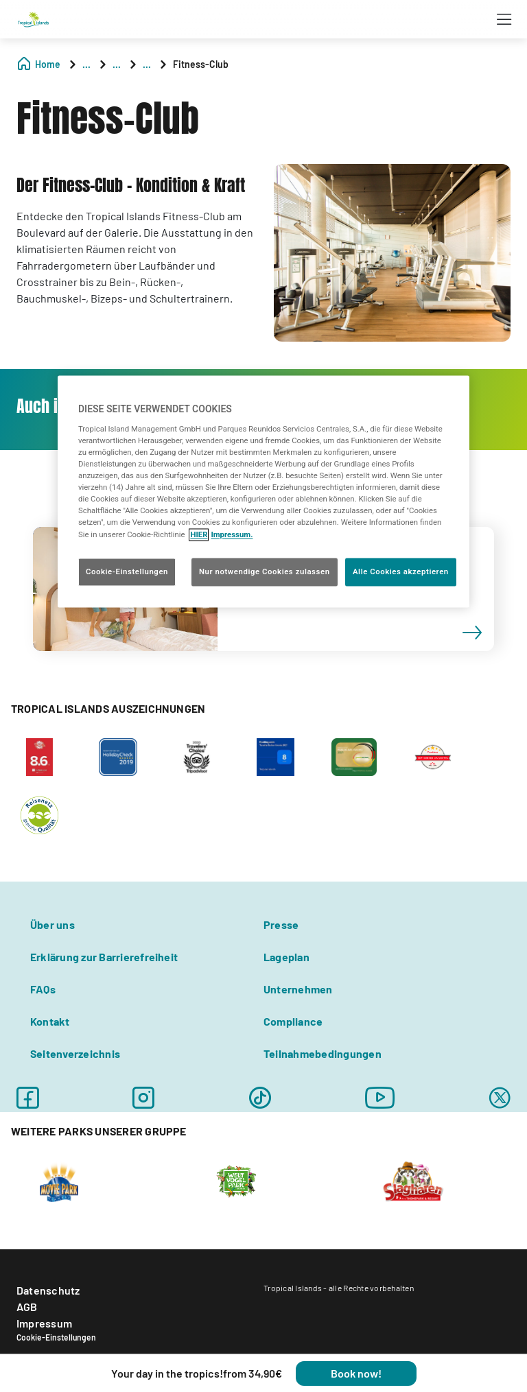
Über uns (52, 924)
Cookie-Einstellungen (56, 1337)
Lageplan (286, 956)
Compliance (293, 1021)
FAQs (43, 988)
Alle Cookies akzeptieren (401, 571)
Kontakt (50, 1021)
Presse (281, 924)
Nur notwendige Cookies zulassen (264, 571)
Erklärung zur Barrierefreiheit (104, 956)
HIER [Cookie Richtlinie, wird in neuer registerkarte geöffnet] (198, 534)
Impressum (44, 1323)
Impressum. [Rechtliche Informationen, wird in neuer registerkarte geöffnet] (232, 534)
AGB (27, 1306)
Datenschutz (48, 1290)
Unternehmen (298, 988)
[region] (263, 492)
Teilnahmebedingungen (323, 1053)
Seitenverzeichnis (75, 1053)
